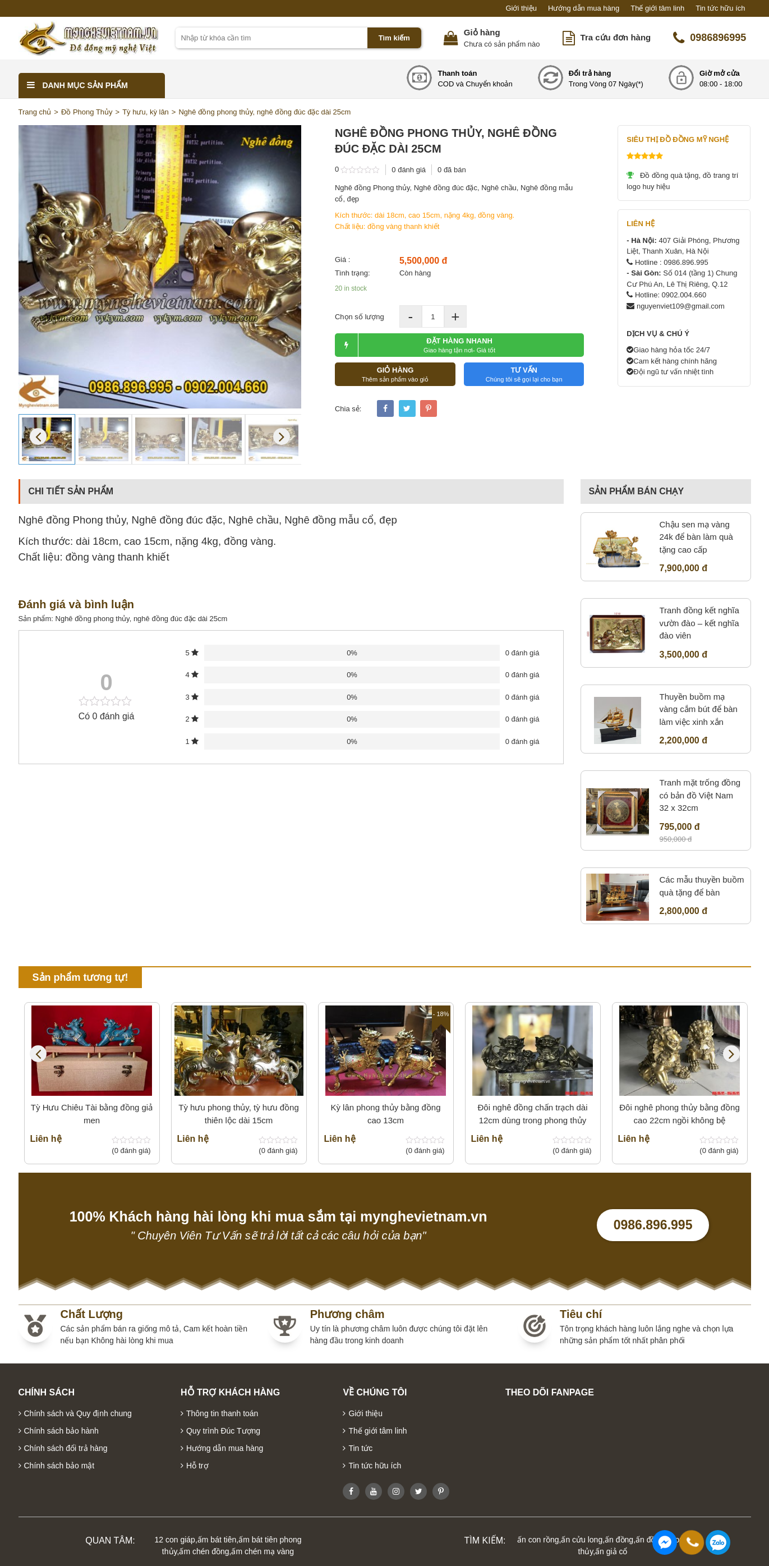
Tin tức (360, 1448)
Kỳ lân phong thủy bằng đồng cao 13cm (385, 1114)
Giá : (342, 259)
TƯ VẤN (524, 374)
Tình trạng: (352, 273)
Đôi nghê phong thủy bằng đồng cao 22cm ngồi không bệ (679, 1114)
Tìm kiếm (394, 38)
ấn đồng (619, 1539)
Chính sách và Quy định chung (78, 1413)
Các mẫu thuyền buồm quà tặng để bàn (702, 886)
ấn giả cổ (611, 1551)
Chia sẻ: (348, 409)
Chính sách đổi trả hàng (66, 1448)
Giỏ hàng (482, 32)
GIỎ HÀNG (395, 374)
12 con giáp (175, 1539)
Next (281, 436)
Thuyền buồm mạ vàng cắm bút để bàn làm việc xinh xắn (699, 709)
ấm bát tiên (216, 1539)
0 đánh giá (409, 170)
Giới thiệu (520, 8)
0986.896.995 (653, 1225)
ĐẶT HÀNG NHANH (415, 345)
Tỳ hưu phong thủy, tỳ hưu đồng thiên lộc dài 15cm (238, 1114)
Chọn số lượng (359, 317)
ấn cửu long (581, 1539)
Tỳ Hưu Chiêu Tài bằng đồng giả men (92, 1114)
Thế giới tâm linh (657, 8)
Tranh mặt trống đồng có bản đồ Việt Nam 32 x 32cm (700, 795)
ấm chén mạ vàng (262, 1551)
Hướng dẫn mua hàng (583, 8)
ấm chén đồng (204, 1551)
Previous (38, 436)
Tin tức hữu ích (720, 8)
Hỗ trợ (197, 1465)
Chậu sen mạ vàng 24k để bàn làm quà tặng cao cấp (696, 537)
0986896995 (709, 38)
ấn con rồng (538, 1539)
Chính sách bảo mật (59, 1465)
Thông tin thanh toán (222, 1413)
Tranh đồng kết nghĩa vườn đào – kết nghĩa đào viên (699, 622)
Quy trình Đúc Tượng (223, 1430)
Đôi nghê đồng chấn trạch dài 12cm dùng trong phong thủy (533, 1114)
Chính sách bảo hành (61, 1430)
